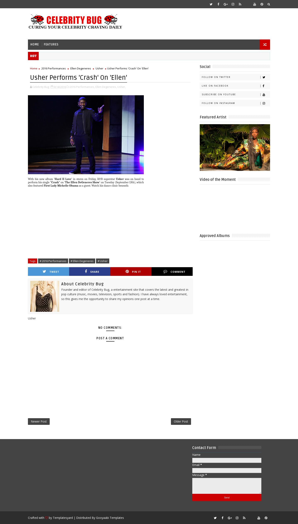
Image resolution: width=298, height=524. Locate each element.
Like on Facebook (236, 85)
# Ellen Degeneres (82, 261)
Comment (174, 272)
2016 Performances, (82, 87)
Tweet (51, 272)
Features (51, 44)
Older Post (181, 421)
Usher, (121, 87)
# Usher (103, 261)
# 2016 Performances (53, 261)
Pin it (133, 272)
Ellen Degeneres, (106, 87)
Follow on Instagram (236, 103)
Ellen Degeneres (80, 68)
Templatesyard (63, 518)
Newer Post (39, 421)
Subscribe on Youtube (236, 94)
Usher (99, 68)
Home (34, 44)
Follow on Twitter (236, 77)
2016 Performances (53, 68)
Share (92, 272)
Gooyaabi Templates (110, 518)
